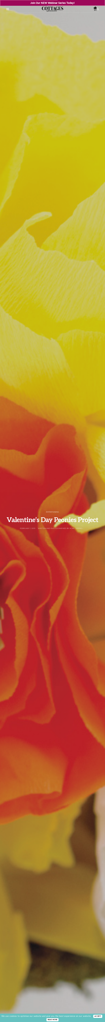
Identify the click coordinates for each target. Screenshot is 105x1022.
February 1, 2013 (27, 528)
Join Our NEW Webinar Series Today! (52, 3)
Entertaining (52, 512)
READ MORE (52, 1019)
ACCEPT (97, 1016)
